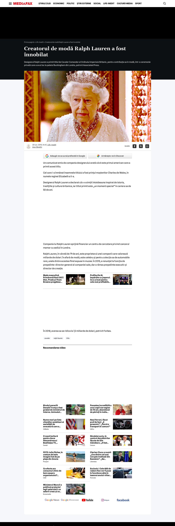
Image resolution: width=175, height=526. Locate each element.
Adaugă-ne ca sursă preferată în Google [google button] (65, 156)
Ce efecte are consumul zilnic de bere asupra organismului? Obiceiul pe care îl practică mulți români (53, 472)
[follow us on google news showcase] (70, 500)
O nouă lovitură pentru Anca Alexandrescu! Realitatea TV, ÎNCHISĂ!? (50, 439)
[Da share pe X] (141, 146)
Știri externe (84, 4)
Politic (70, 4)
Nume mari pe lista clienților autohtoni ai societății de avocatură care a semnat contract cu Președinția (53, 423)
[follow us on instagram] (105, 500)
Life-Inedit (108, 4)
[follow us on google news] (52, 500)
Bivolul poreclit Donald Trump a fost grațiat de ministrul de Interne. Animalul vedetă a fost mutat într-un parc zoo (54, 408)
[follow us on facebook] (123, 500)
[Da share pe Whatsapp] (147, 146)
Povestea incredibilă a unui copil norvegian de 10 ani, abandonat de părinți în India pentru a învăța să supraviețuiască (100, 408)
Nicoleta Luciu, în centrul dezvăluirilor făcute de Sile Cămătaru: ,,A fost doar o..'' (100, 439)
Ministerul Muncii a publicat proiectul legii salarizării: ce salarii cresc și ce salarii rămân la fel (52, 488)
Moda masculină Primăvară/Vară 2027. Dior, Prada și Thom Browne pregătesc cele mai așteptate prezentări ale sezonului (53, 278)
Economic (58, 4)
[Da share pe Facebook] (134, 146)
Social (97, 4)
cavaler (47, 338)
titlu (67, 338)
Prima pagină (29, 42)
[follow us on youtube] (87, 500)
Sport (138, 4)
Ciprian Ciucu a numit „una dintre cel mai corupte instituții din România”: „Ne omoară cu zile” (100, 455)
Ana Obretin (37, 147)
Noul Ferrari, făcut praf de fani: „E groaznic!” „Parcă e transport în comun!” (100, 423)
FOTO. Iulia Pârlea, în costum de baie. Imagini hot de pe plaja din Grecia (53, 455)
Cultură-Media (125, 4)
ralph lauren (58, 338)
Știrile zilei (45, 4)
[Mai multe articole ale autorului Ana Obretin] (28, 146)
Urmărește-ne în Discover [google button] (110, 156)
